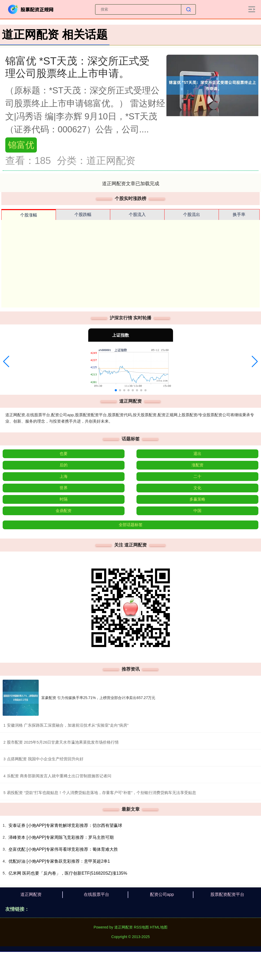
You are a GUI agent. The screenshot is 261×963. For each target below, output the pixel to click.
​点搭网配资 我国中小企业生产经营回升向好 (45, 759)
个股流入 (137, 214)
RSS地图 (141, 927)
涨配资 (198, 465)
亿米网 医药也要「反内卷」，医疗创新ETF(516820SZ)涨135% (67, 873)
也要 (64, 453)
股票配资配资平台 (227, 894)
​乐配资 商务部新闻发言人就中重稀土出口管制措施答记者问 (59, 776)
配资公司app (162, 894)
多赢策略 (197, 499)
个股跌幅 (82, 214)
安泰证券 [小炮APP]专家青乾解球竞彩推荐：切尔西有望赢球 (65, 825)
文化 (197, 487)
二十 (197, 476)
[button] (6, 361)
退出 (197, 453)
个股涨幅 (28, 215)
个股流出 (191, 214)
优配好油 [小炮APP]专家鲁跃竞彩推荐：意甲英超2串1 (59, 861)
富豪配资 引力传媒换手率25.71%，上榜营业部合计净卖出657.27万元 (98, 698)
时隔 (64, 499)
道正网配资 (31, 894)
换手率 (239, 214)
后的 (64, 465)
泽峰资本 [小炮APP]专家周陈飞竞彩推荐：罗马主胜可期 (61, 837)
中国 (197, 510)
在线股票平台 (96, 894)
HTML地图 (158, 927)
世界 (64, 487)
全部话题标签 (131, 524)
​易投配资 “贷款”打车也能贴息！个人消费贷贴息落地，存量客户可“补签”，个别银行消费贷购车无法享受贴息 (101, 792)
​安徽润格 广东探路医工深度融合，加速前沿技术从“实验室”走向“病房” (68, 725)
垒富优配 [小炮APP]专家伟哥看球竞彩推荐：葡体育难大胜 (63, 849)
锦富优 (21, 145)
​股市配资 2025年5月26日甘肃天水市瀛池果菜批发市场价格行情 (63, 742)
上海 (64, 476)
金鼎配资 (64, 510)
